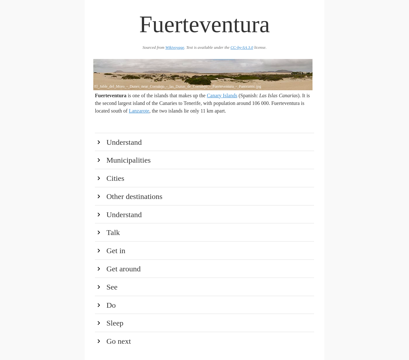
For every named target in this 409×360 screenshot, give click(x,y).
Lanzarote (139, 111)
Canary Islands (222, 95)
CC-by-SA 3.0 (241, 47)
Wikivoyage (174, 47)
